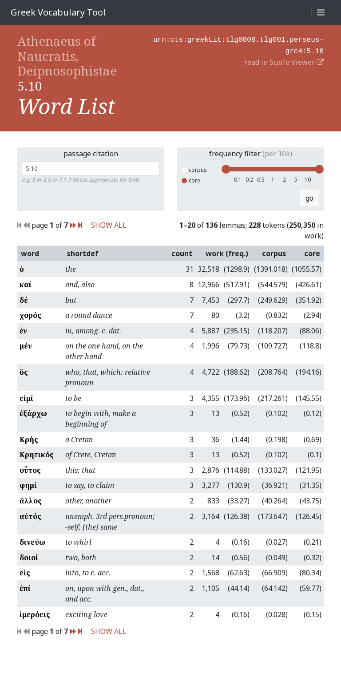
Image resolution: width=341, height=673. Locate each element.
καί (26, 284)
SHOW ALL (109, 225)
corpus (194, 170)
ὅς (24, 372)
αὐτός (30, 516)
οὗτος (30, 470)
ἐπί (25, 588)
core (191, 180)
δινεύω (32, 542)
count (181, 253)
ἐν (23, 331)
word (30, 253)
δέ (24, 300)
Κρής (29, 439)
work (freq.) (227, 253)
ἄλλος (31, 501)
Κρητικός (37, 454)
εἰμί (26, 398)
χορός (30, 315)
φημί (28, 485)
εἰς (25, 573)
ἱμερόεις (35, 614)
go (309, 198)
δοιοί (29, 557)
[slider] (226, 169)
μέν (26, 346)
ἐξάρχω (33, 413)
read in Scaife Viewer (284, 60)
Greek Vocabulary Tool (58, 12)
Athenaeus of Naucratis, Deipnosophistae (67, 55)
